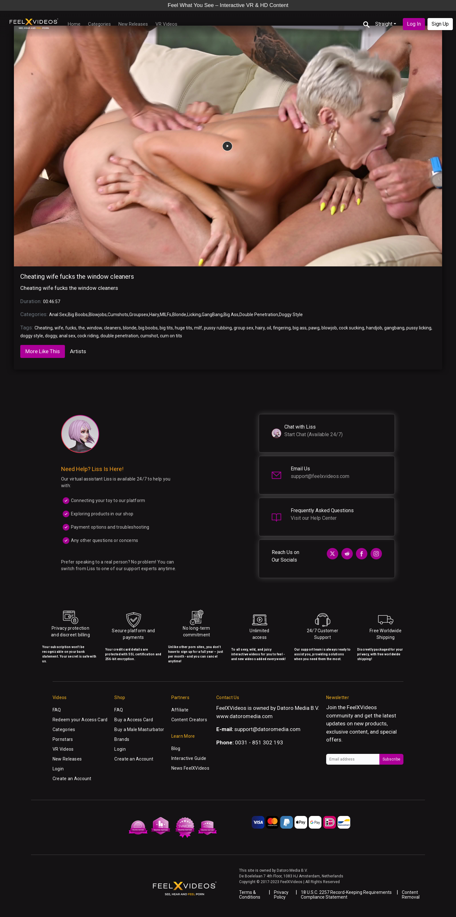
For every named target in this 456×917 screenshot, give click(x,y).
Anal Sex (58, 314)
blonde (129, 327)
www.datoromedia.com (244, 716)
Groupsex (138, 314)
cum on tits (171, 335)
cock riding (87, 335)
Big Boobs (78, 314)
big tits (166, 327)
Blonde (179, 314)
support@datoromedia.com (267, 729)
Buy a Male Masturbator (139, 729)
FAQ (57, 709)
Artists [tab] (78, 351)
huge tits (183, 327)
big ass (300, 327)
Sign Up (440, 24)
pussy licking (418, 327)
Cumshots (118, 314)
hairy (260, 327)
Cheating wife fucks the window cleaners (77, 276)
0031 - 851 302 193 (259, 742)
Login (58, 768)
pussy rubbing (218, 327)
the (81, 327)
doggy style (31, 335)
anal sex (67, 335)
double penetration (119, 335)
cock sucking (351, 327)
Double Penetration (258, 314)
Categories (99, 24)
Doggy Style (291, 314)
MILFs (165, 314)
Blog (175, 748)
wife (58, 327)
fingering (282, 327)
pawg (314, 327)
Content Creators (189, 719)
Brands (121, 739)
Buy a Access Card (133, 719)
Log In (414, 24)
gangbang (394, 327)
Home (74, 24)
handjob (374, 327)
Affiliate (180, 709)
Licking (194, 314)
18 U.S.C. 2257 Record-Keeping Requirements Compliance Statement (346, 895)
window (94, 327)
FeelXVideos (362, 707)
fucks (70, 327)
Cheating (44, 327)
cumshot (149, 335)
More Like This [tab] (42, 351)
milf (198, 327)
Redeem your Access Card (80, 719)
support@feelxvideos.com (320, 476)
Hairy (154, 314)
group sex (243, 327)
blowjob (329, 327)
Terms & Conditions (249, 895)
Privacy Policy (281, 895)
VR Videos (166, 24)
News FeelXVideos (190, 768)
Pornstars (63, 739)
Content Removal (411, 895)
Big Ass (231, 314)
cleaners (112, 327)
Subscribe (391, 759)
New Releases (133, 24)
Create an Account (72, 778)
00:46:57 (51, 301)
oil (269, 327)
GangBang (212, 314)
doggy (51, 335)
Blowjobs (98, 314)
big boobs (148, 327)
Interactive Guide (188, 758)
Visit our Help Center (314, 518)
